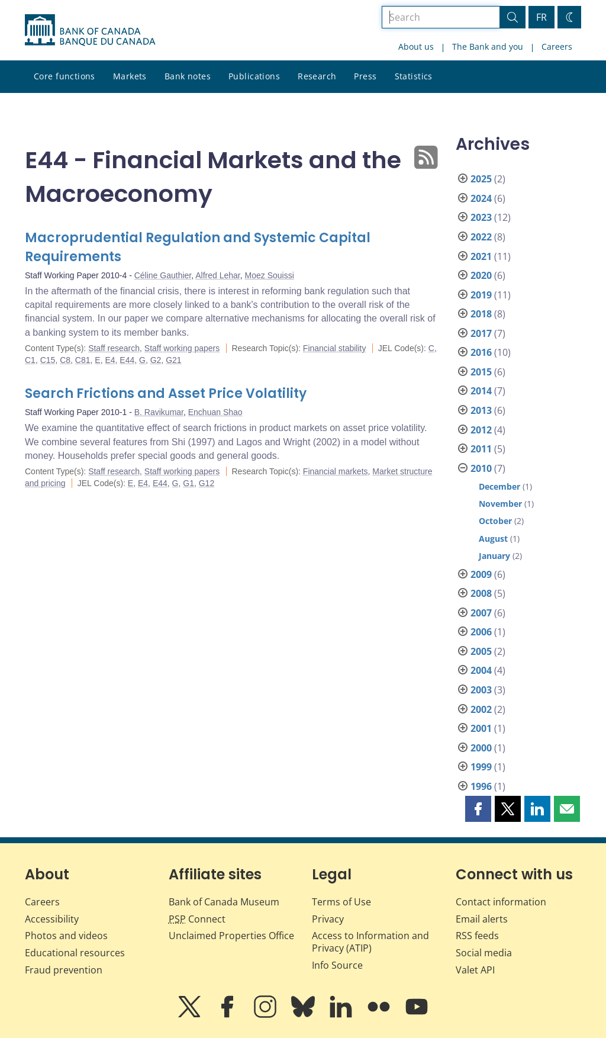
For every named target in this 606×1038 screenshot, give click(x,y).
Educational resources (75, 952)
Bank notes (188, 76)
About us (416, 46)
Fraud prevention (63, 969)
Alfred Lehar (217, 275)
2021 (481, 256)
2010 (481, 468)
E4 (110, 360)
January (494, 555)
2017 (481, 333)
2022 (481, 236)
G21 (173, 360)
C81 (83, 360)
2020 (481, 275)
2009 (481, 574)
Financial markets (335, 471)
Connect (197, 918)
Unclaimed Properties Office (231, 935)
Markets (130, 76)
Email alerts (482, 918)
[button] (478, 809)
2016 (481, 352)
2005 (481, 651)
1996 (481, 786)
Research (317, 76)
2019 (481, 294)
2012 (481, 429)
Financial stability (334, 348)
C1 (30, 360)
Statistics (414, 76)
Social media (484, 952)
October (495, 520)
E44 (127, 360)
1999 (481, 766)
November (500, 503)
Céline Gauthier (163, 275)
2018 (481, 313)
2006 (481, 631)
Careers (556, 46)
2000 (481, 747)
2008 (481, 593)
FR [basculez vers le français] (541, 17)
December (499, 486)
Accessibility (52, 918)
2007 (481, 612)
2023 (481, 217)
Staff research (114, 348)
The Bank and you (487, 46)
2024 (481, 198)
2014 (481, 390)
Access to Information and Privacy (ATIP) (370, 942)
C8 (65, 360)
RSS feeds (477, 935)
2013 (481, 410)
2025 (481, 178)
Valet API (475, 969)
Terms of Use (341, 901)
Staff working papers (182, 348)
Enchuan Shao (215, 412)
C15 (48, 360)
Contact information (501, 901)
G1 (188, 483)
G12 (206, 483)
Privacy (328, 918)
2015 (481, 371)
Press (365, 76)
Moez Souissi (269, 275)
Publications (254, 76)
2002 (481, 709)
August (493, 538)
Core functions (64, 76)
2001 (481, 728)
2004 (481, 670)
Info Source (337, 965)
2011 (481, 448)
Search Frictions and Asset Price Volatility (166, 393)
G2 (156, 360)
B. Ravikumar (158, 412)
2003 (481, 689)
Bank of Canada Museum (224, 901)
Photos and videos (66, 935)
